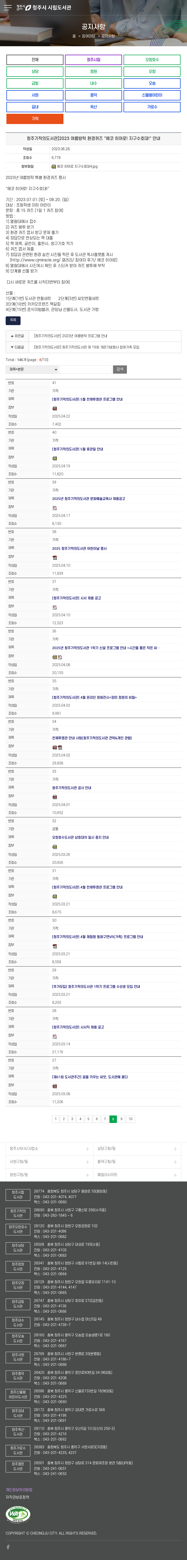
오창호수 (152, 59)
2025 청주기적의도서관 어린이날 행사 (79, 548)
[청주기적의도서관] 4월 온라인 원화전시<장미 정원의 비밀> (94, 697)
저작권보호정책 (17, 1497)
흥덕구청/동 (106, 1162)
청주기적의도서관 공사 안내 (71, 788)
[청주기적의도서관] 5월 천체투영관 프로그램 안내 (87, 399)
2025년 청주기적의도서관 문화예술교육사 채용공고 (88, 499)
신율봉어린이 (152, 95)
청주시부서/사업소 (24, 1149)
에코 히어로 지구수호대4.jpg (75, 167)
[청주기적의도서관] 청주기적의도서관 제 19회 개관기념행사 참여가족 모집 (86, 347)
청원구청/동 (19, 1175)
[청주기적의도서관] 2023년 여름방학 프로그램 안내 (70, 336)
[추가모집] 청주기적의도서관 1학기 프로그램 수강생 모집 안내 (96, 987)
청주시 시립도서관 (101, 7)
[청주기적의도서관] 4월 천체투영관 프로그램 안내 (87, 887)
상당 (35, 71)
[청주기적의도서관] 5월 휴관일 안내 (77, 449)
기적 (35, 118)
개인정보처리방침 (19, 1490)
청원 (93, 71)
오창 (152, 71)
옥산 (93, 107)
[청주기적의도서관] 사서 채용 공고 (76, 598)
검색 (120, 369)
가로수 (152, 107)
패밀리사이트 (107, 1175)
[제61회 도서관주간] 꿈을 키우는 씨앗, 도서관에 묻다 (90, 1077)
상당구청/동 (106, 1149)
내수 (93, 83)
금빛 (35, 83)
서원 (35, 95)
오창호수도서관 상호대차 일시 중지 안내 (80, 837)
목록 (13, 320)
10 (130, 1119)
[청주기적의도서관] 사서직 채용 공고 (78, 1027)
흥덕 (93, 95)
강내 (35, 107)
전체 (35, 59)
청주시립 (93, 59)
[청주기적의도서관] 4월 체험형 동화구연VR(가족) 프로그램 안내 (97, 937)
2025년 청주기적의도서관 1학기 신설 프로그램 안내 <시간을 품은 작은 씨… (106, 648)
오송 (152, 83)
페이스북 (8, 1547)
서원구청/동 (19, 1162)
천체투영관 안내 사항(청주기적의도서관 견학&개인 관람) (92, 738)
